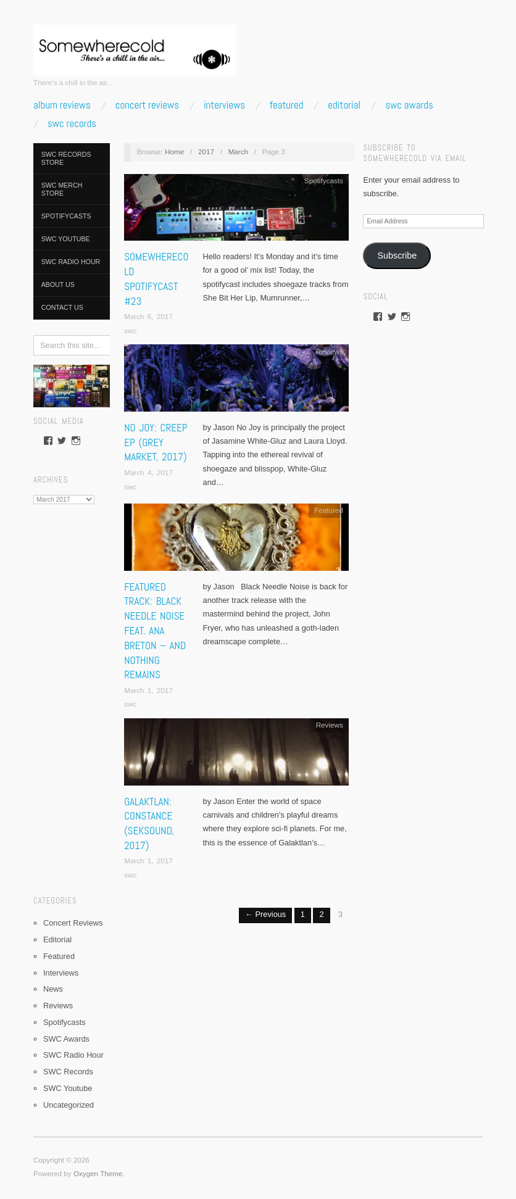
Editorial (344, 105)
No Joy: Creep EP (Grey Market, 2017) (155, 442)
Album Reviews (62, 105)
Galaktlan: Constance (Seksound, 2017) (149, 823)
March (238, 151)
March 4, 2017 (148, 472)
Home (174, 151)
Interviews (224, 105)
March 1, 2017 (148, 690)
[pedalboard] (71, 385)
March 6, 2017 (148, 316)
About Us (58, 284)
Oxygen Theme (98, 1173)
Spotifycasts (66, 216)
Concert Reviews (147, 105)
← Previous (265, 914)
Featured (286, 105)
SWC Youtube (65, 239)
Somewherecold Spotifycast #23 (156, 278)
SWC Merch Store (62, 189)
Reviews (58, 1005)
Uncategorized (68, 1105)
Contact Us (62, 307)
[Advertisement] (71, 695)
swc (130, 330)
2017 (206, 151)
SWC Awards (409, 105)
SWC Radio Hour (71, 261)
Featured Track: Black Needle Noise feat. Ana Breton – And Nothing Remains (155, 631)
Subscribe (397, 255)
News (53, 989)
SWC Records (72, 123)
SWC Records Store (66, 158)
